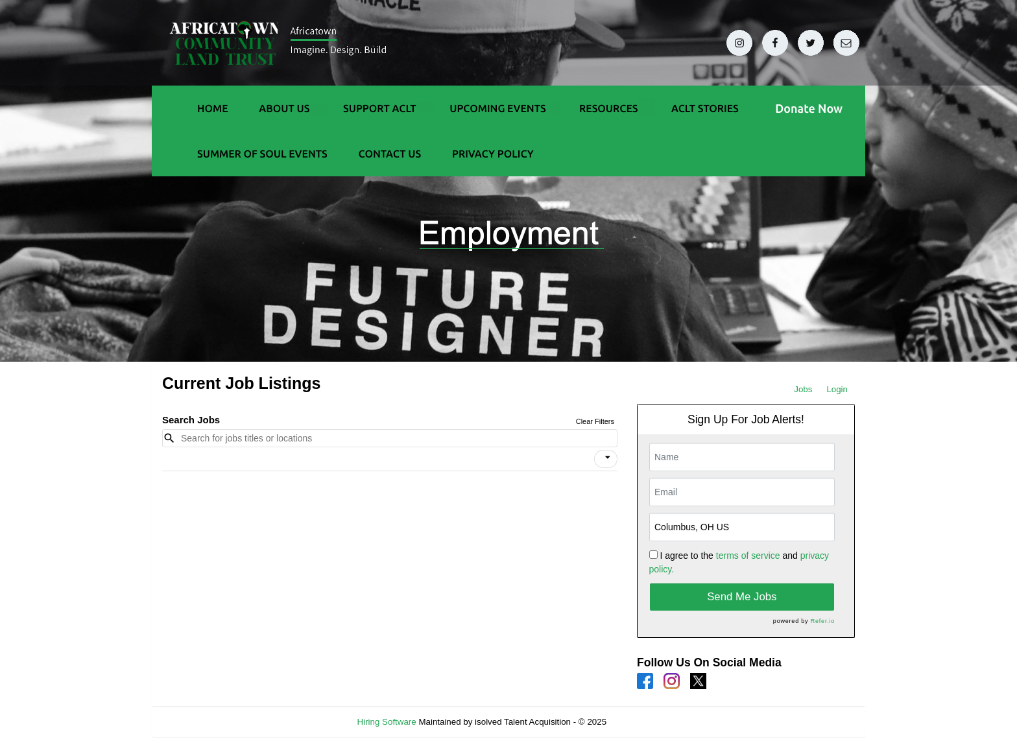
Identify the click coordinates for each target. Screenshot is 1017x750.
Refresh (645, 722)
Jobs (803, 389)
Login (837, 389)
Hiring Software (386, 722)
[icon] (607, 457)
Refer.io (823, 621)
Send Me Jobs (741, 597)
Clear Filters (595, 421)
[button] (605, 459)
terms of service (748, 555)
